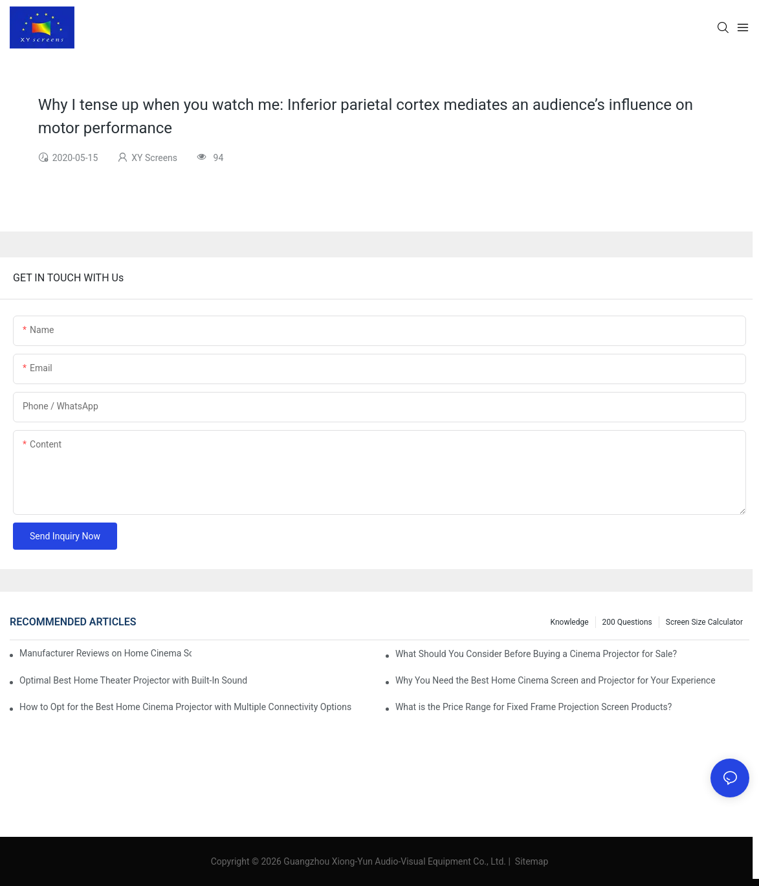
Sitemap (530, 861)
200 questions (627, 622)
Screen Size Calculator (704, 622)
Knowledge (570, 622)
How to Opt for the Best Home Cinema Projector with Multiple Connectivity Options (185, 707)
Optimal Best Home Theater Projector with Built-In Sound (133, 680)
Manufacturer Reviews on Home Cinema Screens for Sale (105, 653)
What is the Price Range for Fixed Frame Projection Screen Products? (533, 707)
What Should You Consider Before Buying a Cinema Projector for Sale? (536, 654)
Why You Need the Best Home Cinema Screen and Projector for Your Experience (555, 680)
